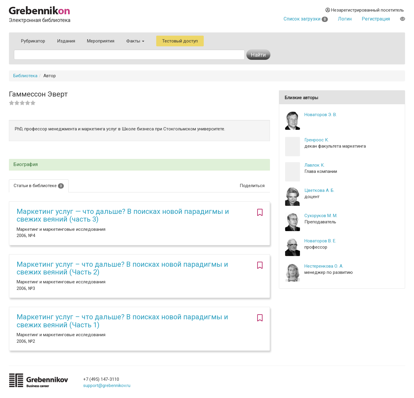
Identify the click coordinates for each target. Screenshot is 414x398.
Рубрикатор (33, 41)
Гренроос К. (316, 140)
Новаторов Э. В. (320, 114)
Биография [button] (25, 164)
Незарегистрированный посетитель (364, 10)
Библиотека (25, 75)
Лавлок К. (314, 165)
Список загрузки (306, 19)
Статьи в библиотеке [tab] (39, 186)
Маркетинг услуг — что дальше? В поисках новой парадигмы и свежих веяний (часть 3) (123, 215)
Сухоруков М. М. (320, 215)
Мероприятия (100, 41)
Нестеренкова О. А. (323, 266)
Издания (66, 41)
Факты (135, 41)
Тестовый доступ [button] (180, 41)
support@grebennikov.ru (106, 385)
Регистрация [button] (376, 19)
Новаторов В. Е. (320, 241)
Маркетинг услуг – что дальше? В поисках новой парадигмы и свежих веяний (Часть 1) (122, 321)
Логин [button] (345, 19)
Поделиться (252, 185)
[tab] (139, 164)
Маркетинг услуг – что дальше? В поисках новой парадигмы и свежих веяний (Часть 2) (122, 268)
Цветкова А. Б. (319, 190)
